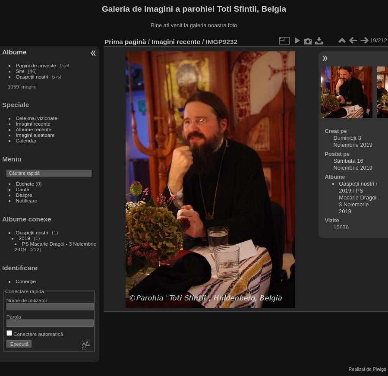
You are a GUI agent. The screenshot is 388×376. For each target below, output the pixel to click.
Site (20, 71)
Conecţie (26, 281)
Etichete (25, 183)
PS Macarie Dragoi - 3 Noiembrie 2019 (359, 201)
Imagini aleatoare (35, 135)
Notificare (27, 200)
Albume (14, 52)
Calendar (26, 140)
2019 (24, 238)
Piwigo (379, 369)
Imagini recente (33, 123)
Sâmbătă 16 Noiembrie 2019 (353, 164)
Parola (13, 316)
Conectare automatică (34, 334)
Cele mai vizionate (36, 118)
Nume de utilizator (26, 300)
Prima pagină (125, 41)
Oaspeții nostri (32, 76)
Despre (24, 195)
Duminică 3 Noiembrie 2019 (353, 141)
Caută (22, 189)
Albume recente (33, 129)
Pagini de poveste (36, 65)
